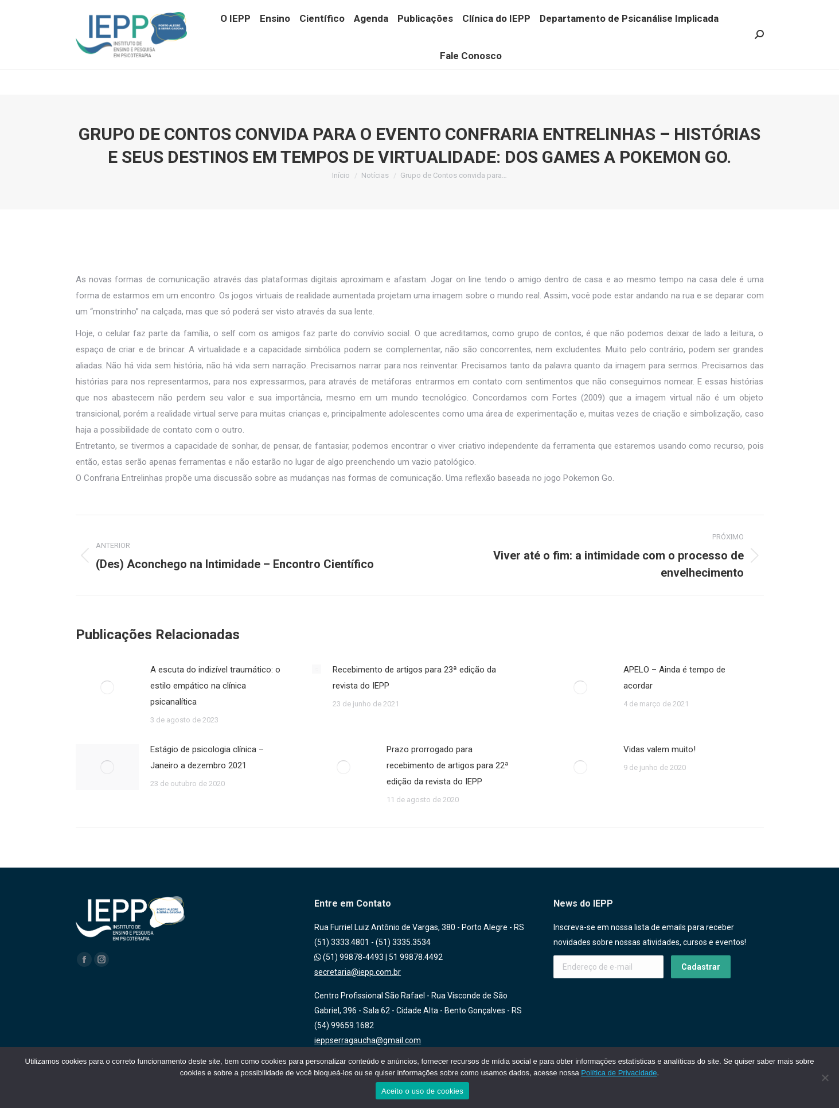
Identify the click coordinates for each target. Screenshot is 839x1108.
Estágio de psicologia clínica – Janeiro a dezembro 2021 (207, 757)
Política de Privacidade (619, 1072)
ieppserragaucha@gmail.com (367, 1040)
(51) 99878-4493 (349, 957)
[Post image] (107, 687)
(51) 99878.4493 (106, 6)
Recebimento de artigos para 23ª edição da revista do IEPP (414, 677)
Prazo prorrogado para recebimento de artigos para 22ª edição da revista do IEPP (448, 765)
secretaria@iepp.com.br (357, 972)
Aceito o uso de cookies (422, 1091)
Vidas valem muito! (659, 749)
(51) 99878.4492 (169, 6)
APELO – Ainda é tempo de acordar (674, 677)
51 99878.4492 (416, 957)
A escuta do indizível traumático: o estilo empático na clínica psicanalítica (215, 685)
